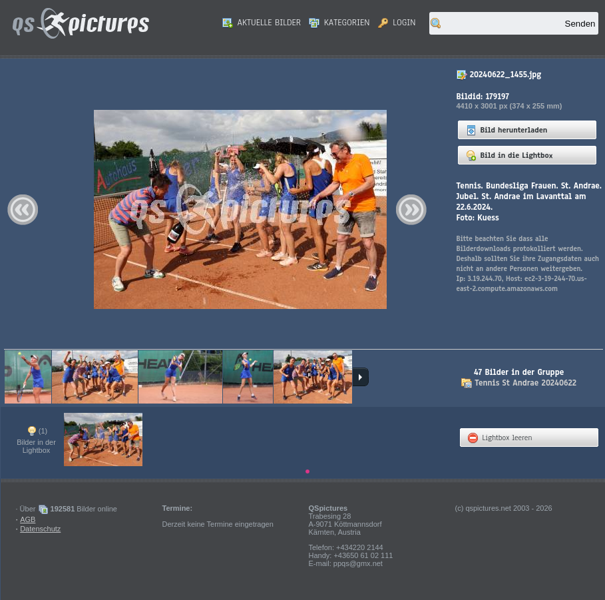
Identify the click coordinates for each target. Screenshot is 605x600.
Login (397, 23)
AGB (27, 519)
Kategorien (339, 23)
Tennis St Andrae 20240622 (525, 383)
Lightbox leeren (500, 437)
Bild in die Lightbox (509, 155)
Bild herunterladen (507, 130)
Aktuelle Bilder (261, 23)
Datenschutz (40, 529)
